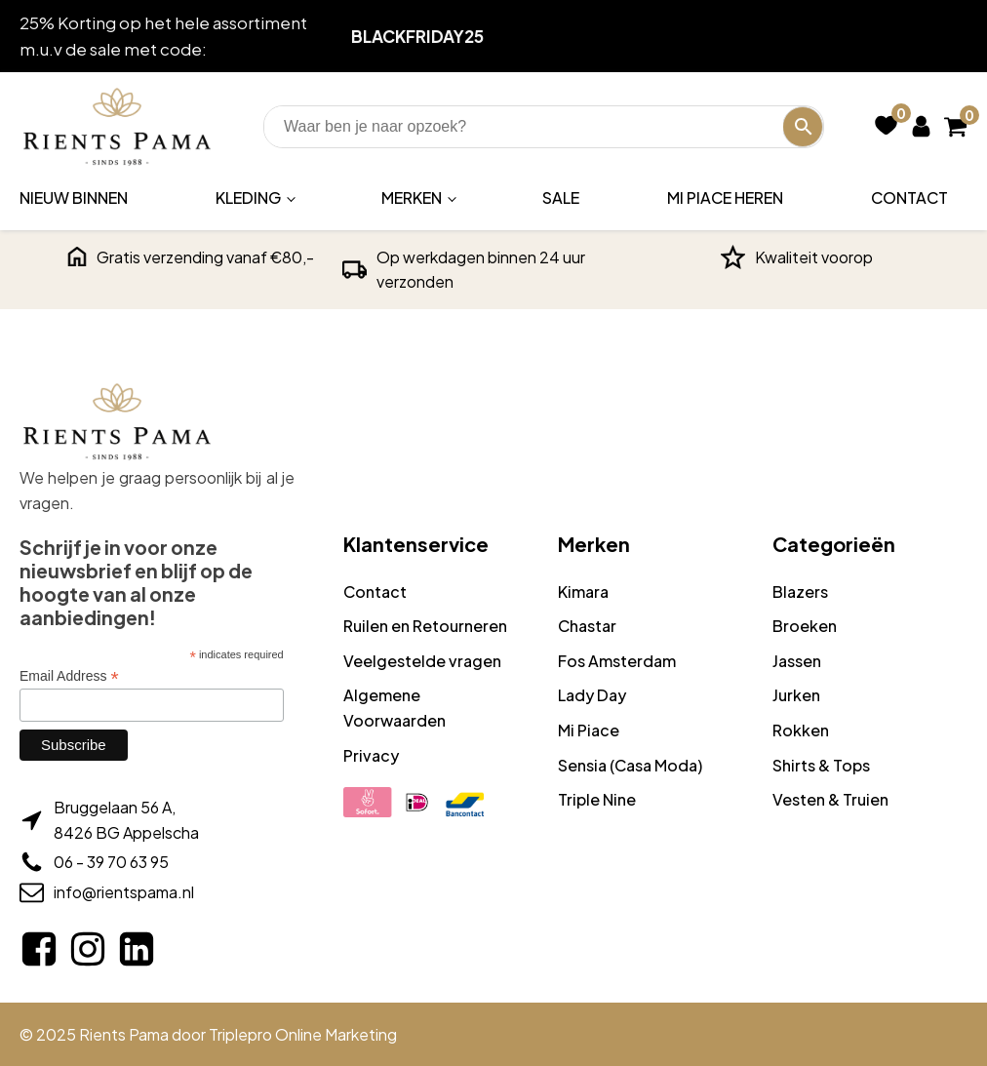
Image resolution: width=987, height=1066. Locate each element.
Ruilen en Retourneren (425, 625)
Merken (411, 197)
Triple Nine (597, 799)
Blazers (800, 591)
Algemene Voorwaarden (394, 707)
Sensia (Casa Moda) (630, 765)
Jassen (796, 661)
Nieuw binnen (74, 197)
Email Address (69, 676)
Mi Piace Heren (725, 197)
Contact (909, 197)
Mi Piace (588, 730)
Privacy (371, 755)
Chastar (587, 625)
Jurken (796, 695)
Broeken (804, 625)
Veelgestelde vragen (422, 661)
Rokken (800, 730)
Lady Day (592, 695)
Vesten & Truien (830, 799)
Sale (560, 197)
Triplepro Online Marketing (303, 1034)
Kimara (583, 591)
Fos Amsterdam (617, 661)
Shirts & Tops (821, 765)
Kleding (248, 197)
